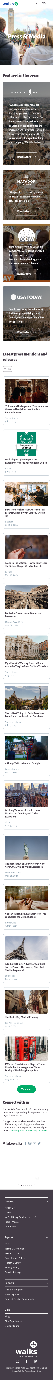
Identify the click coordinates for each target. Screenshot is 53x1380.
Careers (9, 1212)
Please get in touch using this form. (29, 1130)
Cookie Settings (13, 1272)
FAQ (7, 1244)
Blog (7, 1316)
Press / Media (12, 1222)
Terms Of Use (12, 1253)
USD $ (38, 3)
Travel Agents (12, 1294)
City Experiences (13, 1321)
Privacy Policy (12, 1267)
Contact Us (10, 1226)
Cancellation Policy (15, 1258)
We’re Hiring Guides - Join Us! (20, 1217)
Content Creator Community (19, 1299)
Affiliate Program (14, 1289)
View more (26, 1089)
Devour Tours (12, 1326)
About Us (9, 1207)
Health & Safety (13, 1263)
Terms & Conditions (15, 1248)
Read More (26, 157)
